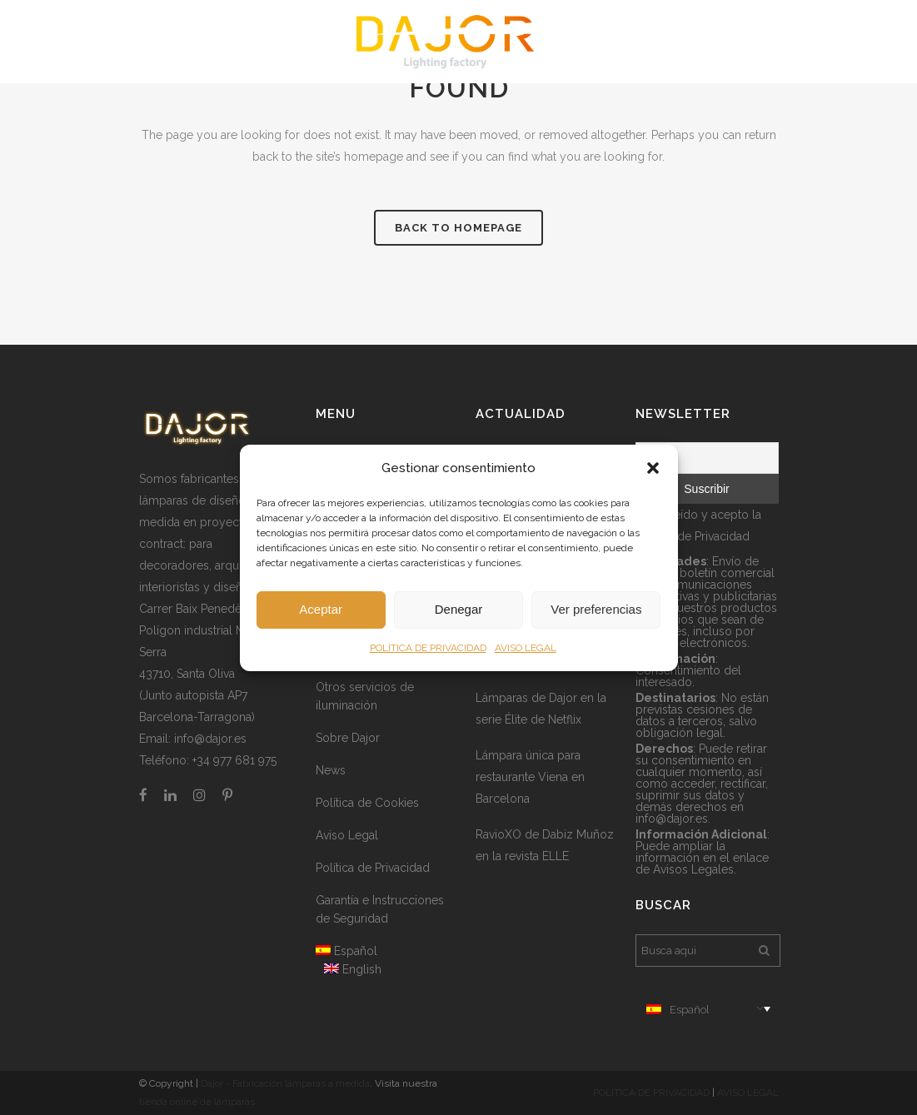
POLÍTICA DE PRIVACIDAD (428, 648)
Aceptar (320, 609)
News (331, 770)
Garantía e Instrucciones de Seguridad (380, 909)
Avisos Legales (693, 869)
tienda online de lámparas (197, 1102)
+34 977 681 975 (234, 760)
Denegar (459, 609)
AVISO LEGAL (525, 648)
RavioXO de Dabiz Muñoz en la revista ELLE (545, 845)
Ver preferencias (596, 609)
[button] (653, 468)
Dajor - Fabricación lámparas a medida (285, 1083)
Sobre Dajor (348, 737)
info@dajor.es (210, 738)
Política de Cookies (367, 802)
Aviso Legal (347, 835)
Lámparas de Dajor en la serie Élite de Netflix (541, 708)
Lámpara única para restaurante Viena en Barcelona (530, 777)
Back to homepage (458, 228)
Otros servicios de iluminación (365, 696)
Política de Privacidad (373, 867)
